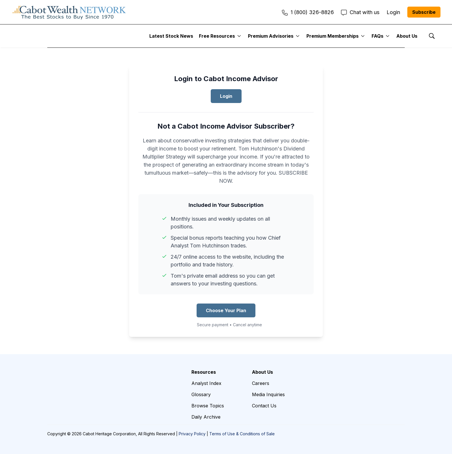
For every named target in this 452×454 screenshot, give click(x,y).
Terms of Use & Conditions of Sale (242, 433)
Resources (203, 372)
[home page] (69, 12)
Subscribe (424, 12)
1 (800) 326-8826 (308, 12)
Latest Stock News (171, 36)
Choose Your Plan (226, 310)
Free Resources (217, 36)
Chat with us (360, 12)
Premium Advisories (270, 36)
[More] (239, 35)
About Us (406, 36)
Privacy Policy (192, 433)
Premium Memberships (332, 36)
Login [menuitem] (393, 12)
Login (226, 96)
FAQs (377, 36)
